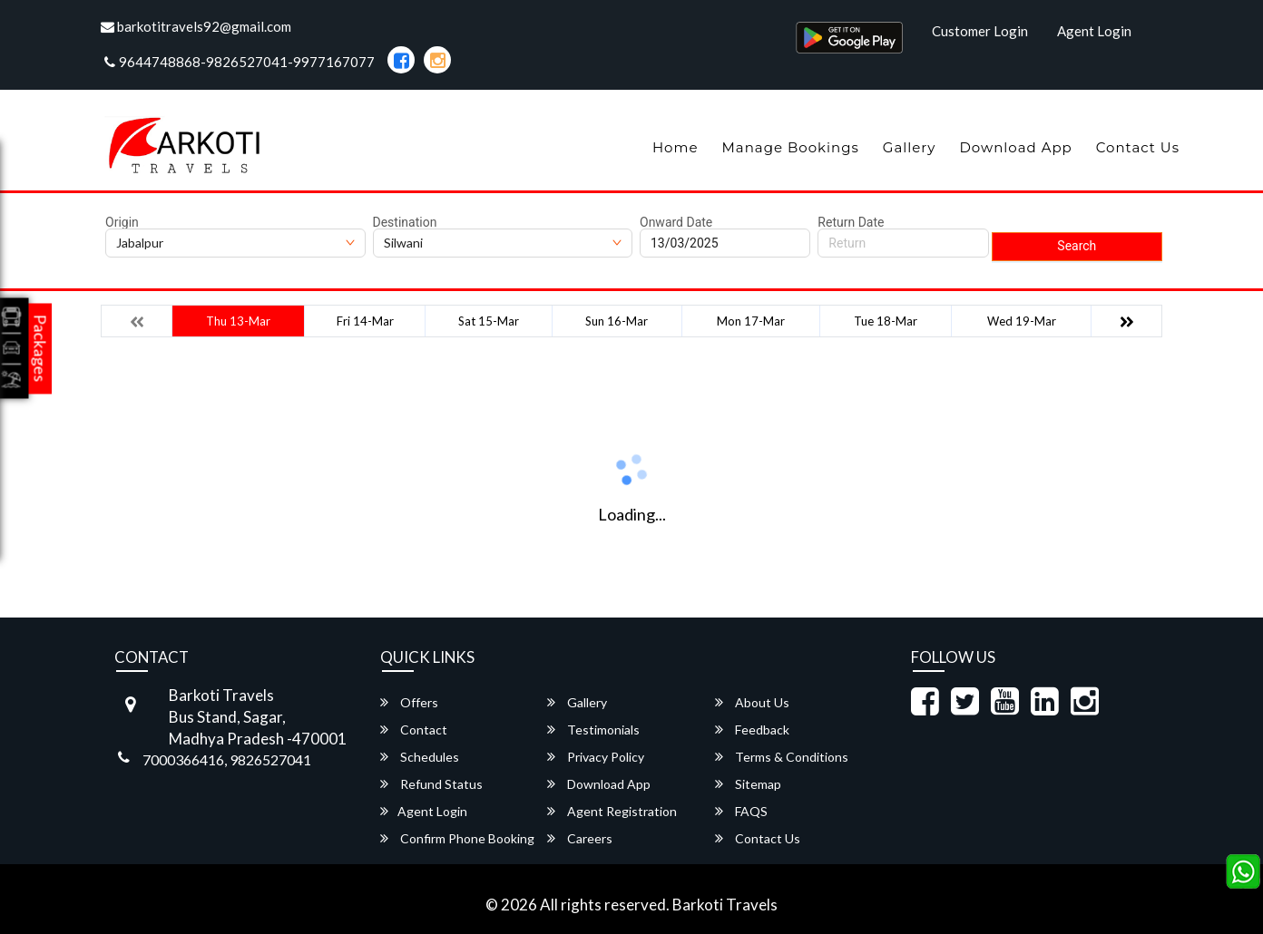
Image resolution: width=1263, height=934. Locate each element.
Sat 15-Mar (488, 321)
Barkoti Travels (725, 904)
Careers (579, 838)
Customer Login (980, 31)
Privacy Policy (595, 756)
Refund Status (431, 784)
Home (675, 147)
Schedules (419, 756)
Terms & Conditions (781, 756)
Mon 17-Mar (751, 321)
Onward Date (676, 222)
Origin (122, 222)
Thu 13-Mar (238, 321)
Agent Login (1094, 31)
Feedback (752, 729)
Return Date (851, 222)
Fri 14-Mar (365, 321)
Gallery (909, 147)
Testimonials (593, 729)
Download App (1015, 147)
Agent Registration (612, 811)
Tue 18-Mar (885, 321)
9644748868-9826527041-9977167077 (239, 62)
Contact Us (1138, 147)
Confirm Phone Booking (457, 838)
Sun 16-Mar (616, 321)
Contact (413, 729)
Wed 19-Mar (1021, 321)
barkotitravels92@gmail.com (196, 26)
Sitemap (748, 784)
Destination (405, 222)
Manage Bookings (789, 147)
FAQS (741, 811)
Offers (409, 702)
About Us (752, 702)
